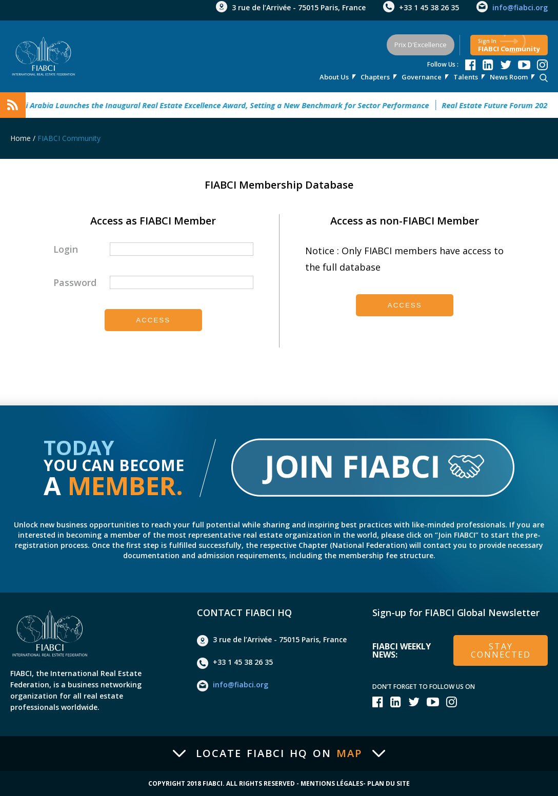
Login (65, 249)
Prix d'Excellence (420, 44)
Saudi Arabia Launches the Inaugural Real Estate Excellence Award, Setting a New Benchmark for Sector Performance (225, 105)
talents (465, 76)
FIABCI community (509, 45)
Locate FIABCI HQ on (279, 753)
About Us (334, 76)
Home (20, 138)
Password (74, 282)
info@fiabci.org (520, 7)
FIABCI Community (69, 138)
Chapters (375, 76)
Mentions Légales (332, 784)
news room (509, 76)
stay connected (501, 650)
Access (153, 320)
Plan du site (388, 784)
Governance (422, 76)
